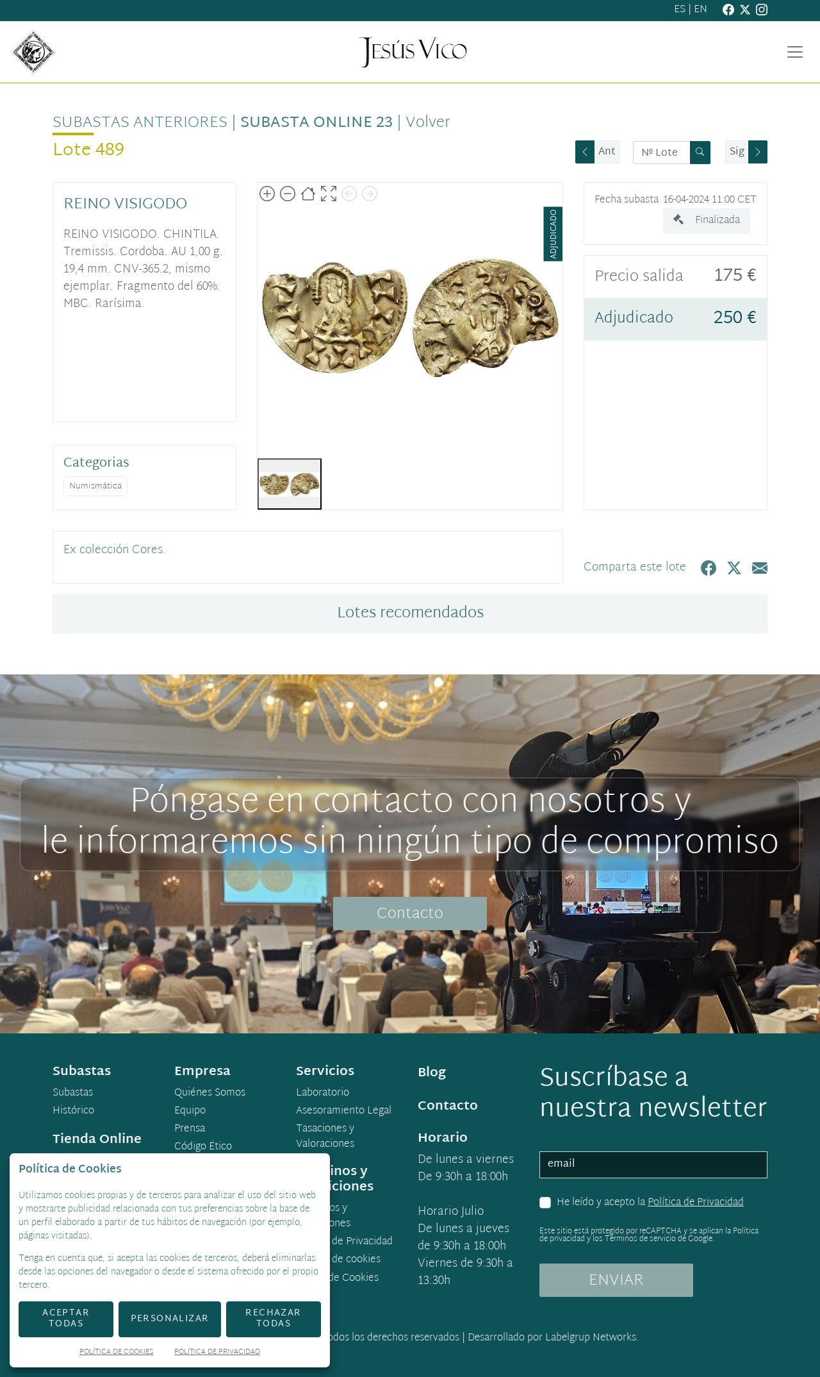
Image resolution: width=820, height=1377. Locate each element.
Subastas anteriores (140, 123)
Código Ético (203, 1147)
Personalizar (170, 1319)
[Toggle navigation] (795, 52)
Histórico (73, 1112)
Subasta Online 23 (316, 123)
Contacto (410, 914)
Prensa (189, 1130)
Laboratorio (322, 1094)
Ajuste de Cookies (338, 1278)
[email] (653, 1164)
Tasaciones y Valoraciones (325, 1137)
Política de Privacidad (696, 1203)
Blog (432, 1073)
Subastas (73, 1094)
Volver (428, 123)
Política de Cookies (116, 1353)
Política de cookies (338, 1260)
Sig (737, 152)
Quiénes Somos (209, 1094)
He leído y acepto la (650, 1203)
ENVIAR (616, 1281)
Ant (607, 152)
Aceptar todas (66, 1318)
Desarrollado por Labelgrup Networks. (553, 1338)
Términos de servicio (640, 1239)
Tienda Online (97, 1140)
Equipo (190, 1112)
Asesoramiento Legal (343, 1112)
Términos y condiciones (323, 1216)
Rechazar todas (273, 1318)
